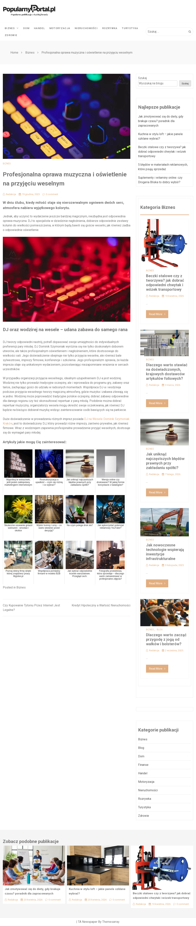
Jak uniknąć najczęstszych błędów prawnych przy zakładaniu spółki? (165, 461)
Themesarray (110, 922)
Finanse (143, 765)
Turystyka (130, 28)
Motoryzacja (59, 28)
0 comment (50, 194)
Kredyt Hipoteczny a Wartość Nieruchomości (101, 605)
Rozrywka (109, 28)
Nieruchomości (86, 28)
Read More (157, 314)
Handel (39, 28)
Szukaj (142, 78)
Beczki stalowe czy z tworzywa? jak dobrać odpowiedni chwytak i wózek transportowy (162, 151)
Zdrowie (11, 35)
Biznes (12, 28)
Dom (26, 28)
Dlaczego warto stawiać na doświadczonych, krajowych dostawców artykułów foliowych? (166, 372)
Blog (160, 629)
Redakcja (9, 194)
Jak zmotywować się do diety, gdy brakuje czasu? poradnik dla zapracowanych (160, 121)
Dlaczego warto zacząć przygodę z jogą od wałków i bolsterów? (166, 639)
